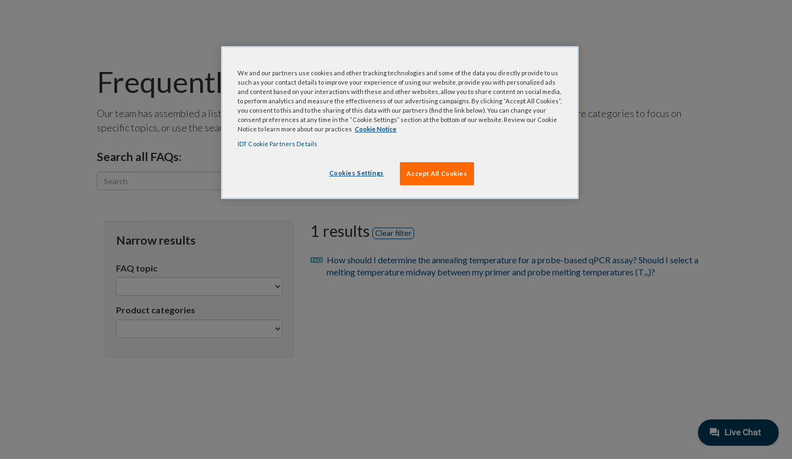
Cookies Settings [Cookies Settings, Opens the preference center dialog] (356, 172)
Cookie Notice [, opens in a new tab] (376, 128)
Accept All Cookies (436, 173)
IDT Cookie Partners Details (277, 143)
